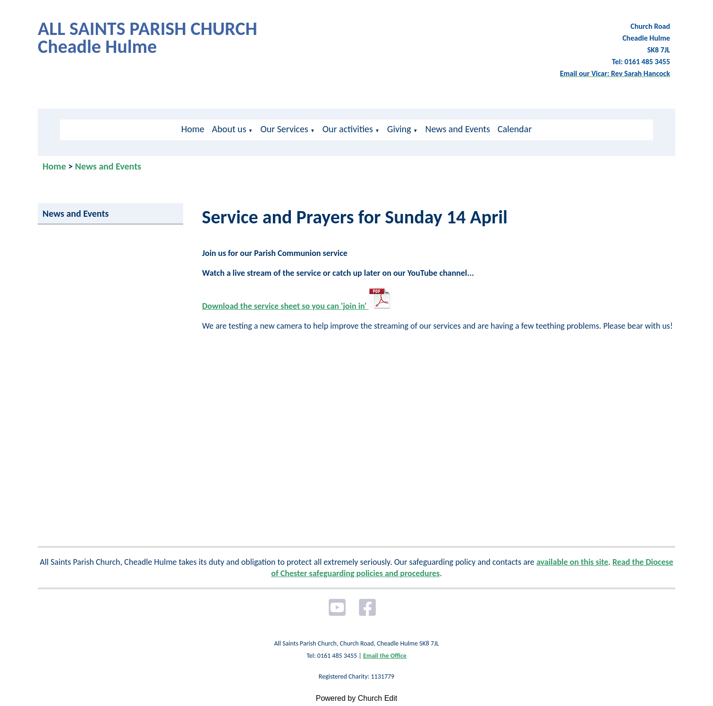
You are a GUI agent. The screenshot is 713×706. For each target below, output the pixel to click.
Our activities (348, 129)
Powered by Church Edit (357, 698)
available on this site (572, 562)
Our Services (284, 129)
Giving (399, 129)
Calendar (515, 129)
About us (229, 129)
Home (192, 129)
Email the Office (385, 656)
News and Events (457, 129)
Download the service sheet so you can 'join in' (297, 306)
